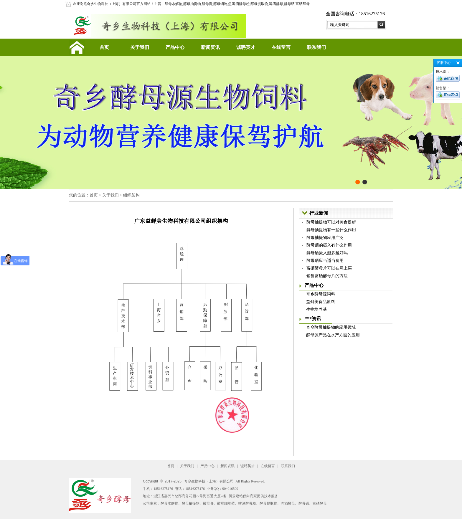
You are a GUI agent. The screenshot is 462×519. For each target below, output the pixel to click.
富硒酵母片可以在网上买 (329, 268)
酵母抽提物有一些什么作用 (331, 230)
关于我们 (139, 47)
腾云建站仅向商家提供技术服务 (253, 496)
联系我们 (316, 47)
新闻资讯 (210, 47)
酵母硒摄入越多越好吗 (327, 253)
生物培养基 (316, 309)
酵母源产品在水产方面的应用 (333, 335)
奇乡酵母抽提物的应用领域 (331, 327)
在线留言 (281, 47)
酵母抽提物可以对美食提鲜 (331, 222)
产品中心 (175, 47)
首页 (104, 47)
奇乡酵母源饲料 (320, 294)
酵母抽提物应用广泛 (325, 237)
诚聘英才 (245, 47)
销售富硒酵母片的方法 (327, 276)
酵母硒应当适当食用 (325, 260)
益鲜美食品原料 (320, 302)
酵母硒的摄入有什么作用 (329, 245)
